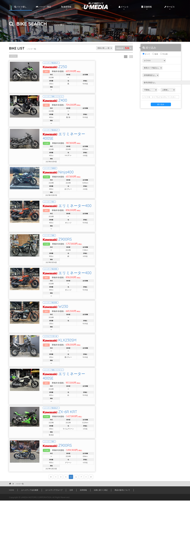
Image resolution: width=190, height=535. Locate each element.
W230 (77, 328)
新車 (155, 54)
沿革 (71, 524)
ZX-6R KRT (81, 440)
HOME (11, 524)
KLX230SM (81, 365)
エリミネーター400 (88, 215)
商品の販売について (122, 524)
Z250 (76, 67)
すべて (146, 54)
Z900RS (78, 253)
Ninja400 (79, 178)
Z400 (76, 104)
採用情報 (83, 524)
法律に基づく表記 (101, 524)
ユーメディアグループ (53, 524)
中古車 (164, 54)
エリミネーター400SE (90, 141)
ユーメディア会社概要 (29, 524)
